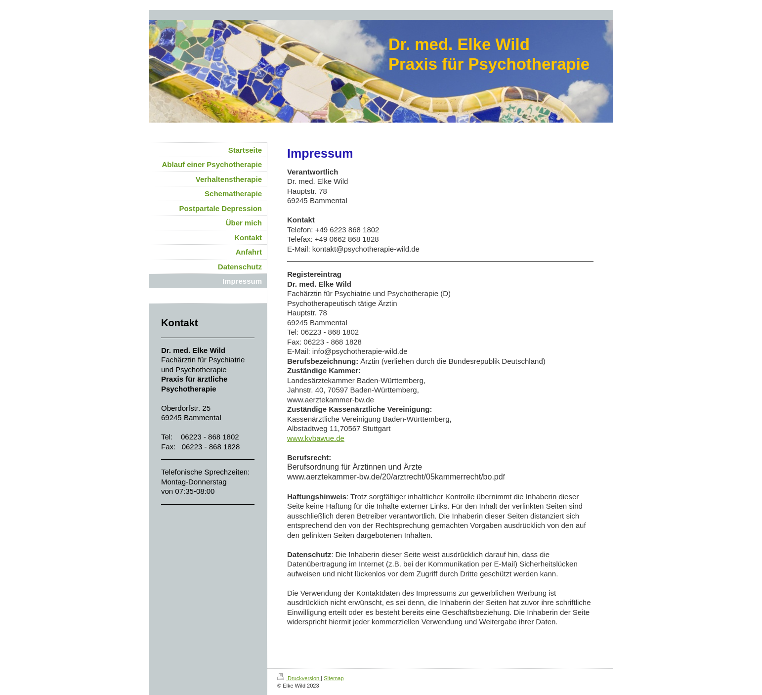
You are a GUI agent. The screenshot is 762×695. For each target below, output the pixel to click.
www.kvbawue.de (315, 438)
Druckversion (299, 678)
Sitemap (333, 678)
